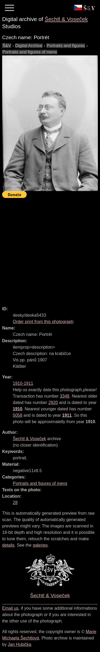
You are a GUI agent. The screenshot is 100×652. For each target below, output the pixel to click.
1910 (17, 409)
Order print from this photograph (43, 321)
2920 (53, 402)
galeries (40, 545)
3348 (64, 396)
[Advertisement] (50, 250)
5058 (17, 415)
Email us (10, 608)
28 (15, 502)
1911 (67, 415)
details (8, 545)
